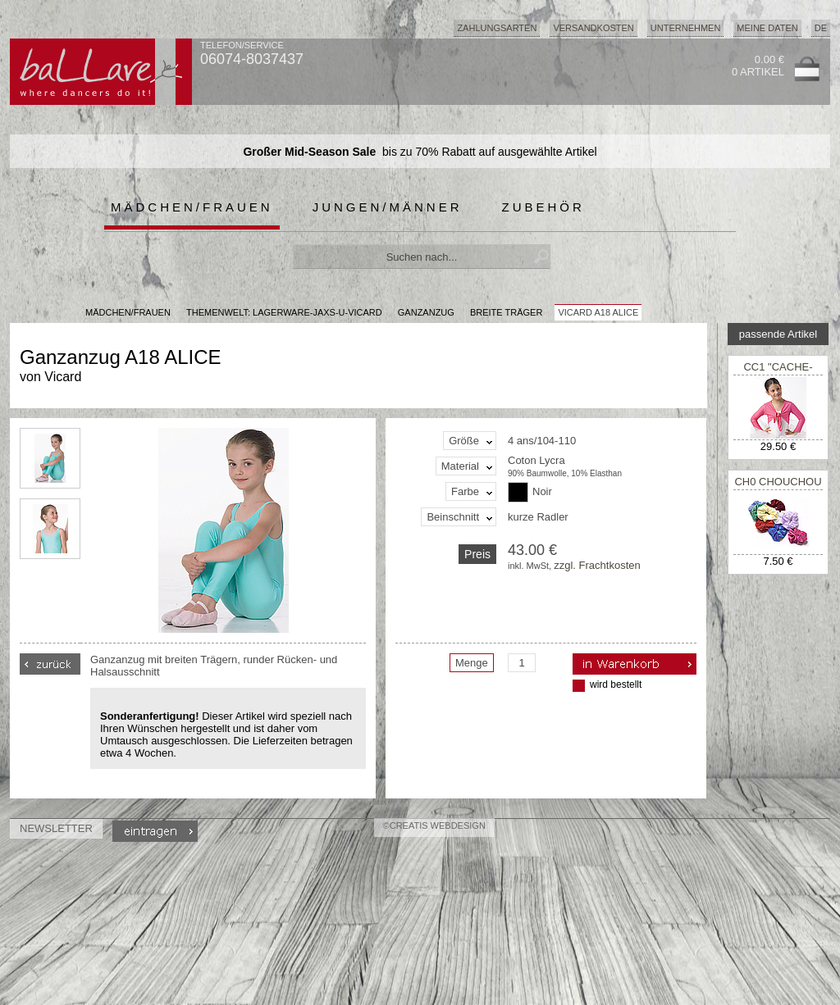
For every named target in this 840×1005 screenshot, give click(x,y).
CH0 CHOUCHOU (777, 481)
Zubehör (543, 207)
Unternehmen (686, 28)
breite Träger (506, 312)
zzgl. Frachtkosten (597, 565)
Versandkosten (593, 28)
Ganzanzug (426, 312)
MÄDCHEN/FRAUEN (128, 312)
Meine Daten (767, 28)
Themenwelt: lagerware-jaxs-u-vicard (284, 312)
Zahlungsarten (496, 28)
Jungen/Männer (388, 207)
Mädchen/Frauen (192, 207)
